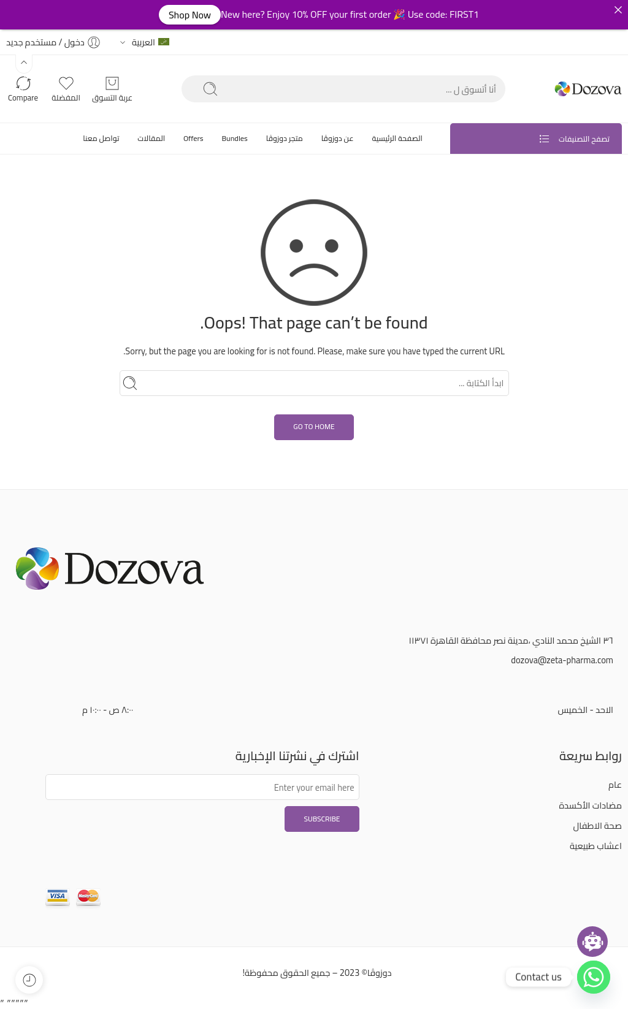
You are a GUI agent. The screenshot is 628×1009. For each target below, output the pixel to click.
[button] (24, 64)
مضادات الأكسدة (590, 805)
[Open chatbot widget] (592, 941)
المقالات (151, 138)
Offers (193, 138)
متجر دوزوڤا (284, 138)
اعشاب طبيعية (596, 845)
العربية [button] (150, 42)
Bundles (234, 138)
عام (615, 784)
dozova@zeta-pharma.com (562, 660)
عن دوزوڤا (337, 138)
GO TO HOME (313, 426)
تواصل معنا (101, 138)
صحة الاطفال (597, 825)
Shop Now (190, 15)
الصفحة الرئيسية (397, 138)
